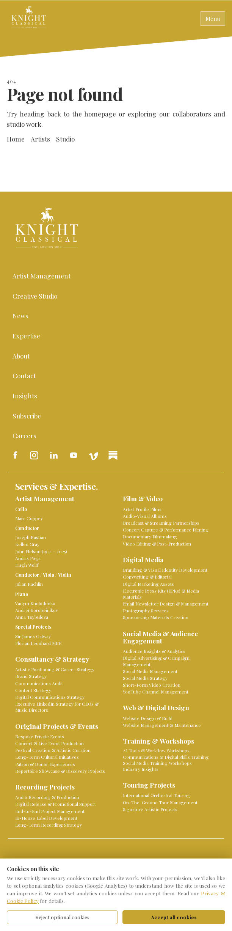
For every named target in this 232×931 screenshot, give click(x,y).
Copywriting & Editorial (147, 577)
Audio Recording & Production (47, 797)
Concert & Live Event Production (49, 743)
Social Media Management (150, 671)
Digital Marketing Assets (148, 584)
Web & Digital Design (156, 708)
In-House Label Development (46, 818)
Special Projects (33, 627)
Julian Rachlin (29, 584)
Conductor (27, 528)
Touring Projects (149, 785)
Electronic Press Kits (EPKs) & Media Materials (161, 594)
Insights (25, 395)
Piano (21, 594)
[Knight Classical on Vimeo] (93, 455)
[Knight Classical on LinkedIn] (53, 455)
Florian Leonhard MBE (38, 643)
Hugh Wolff (27, 565)
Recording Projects (45, 787)
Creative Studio (35, 295)
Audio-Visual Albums (145, 516)
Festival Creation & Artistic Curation (53, 750)
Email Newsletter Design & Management (165, 604)
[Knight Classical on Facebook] (14, 455)
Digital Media (143, 560)
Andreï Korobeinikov (36, 610)
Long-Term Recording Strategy (48, 825)
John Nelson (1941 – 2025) (41, 551)
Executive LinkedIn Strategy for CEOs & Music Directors (57, 707)
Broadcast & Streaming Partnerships (161, 523)
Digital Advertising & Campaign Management (156, 661)
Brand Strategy (31, 676)
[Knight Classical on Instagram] (34, 455)
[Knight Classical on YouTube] (73, 455)
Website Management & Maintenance (162, 725)
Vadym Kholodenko (35, 603)
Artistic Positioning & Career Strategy (54, 669)
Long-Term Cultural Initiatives (47, 757)
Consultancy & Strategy (52, 659)
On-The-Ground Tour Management (160, 802)
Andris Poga (28, 558)
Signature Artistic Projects (150, 809)
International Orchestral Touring (156, 795)
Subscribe (27, 415)
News (20, 315)
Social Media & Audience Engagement (160, 637)
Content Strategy (33, 690)
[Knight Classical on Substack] (113, 455)
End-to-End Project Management (50, 811)
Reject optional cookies (62, 917)
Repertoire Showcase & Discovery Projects (60, 771)
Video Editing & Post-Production (157, 544)
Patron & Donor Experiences (45, 764)
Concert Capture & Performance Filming (165, 530)
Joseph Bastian (30, 537)
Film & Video (143, 499)
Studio (65, 138)
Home (16, 138)
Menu (212, 18)
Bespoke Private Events (39, 736)
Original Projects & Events (56, 726)
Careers (24, 435)
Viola (48, 575)
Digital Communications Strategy (50, 697)
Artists (40, 138)
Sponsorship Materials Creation (155, 617)
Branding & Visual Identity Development (165, 570)
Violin (64, 575)
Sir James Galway (33, 636)
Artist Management (42, 275)
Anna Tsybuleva (31, 617)
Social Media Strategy (145, 678)
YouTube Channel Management (155, 692)
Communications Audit (39, 683)
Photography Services (146, 610)
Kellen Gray (27, 544)
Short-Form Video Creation (151, 685)
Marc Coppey (29, 518)
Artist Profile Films (142, 509)
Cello (21, 509)
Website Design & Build (147, 718)
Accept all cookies (174, 917)
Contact (24, 375)
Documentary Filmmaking (150, 536)
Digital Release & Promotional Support (55, 804)
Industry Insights (140, 769)
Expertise (26, 335)
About (21, 355)
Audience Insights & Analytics (154, 651)
